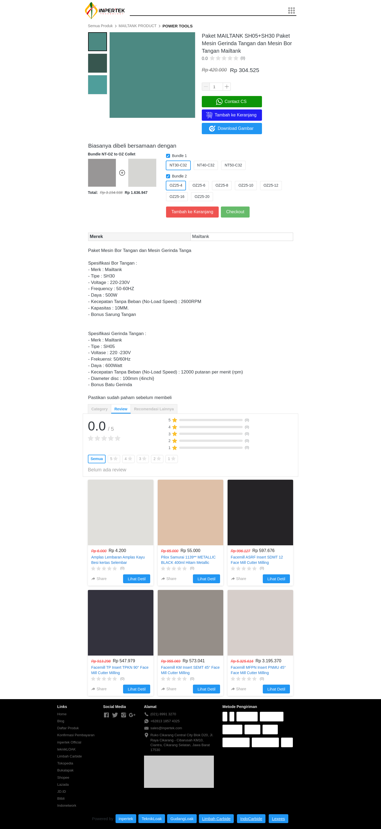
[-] (106, 715)
